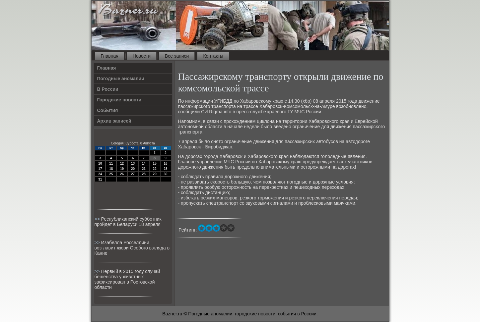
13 (133, 163)
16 (165, 163)
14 (144, 163)
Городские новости (119, 99)
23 (165, 169)
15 (155, 163)
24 (100, 174)
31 (100, 179)
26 (122, 174)
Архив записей (114, 121)
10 (100, 163)
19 (122, 169)
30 (165, 174)
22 (155, 169)
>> (98, 219)
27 (133, 174)
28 (144, 174)
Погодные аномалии (120, 78)
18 (111, 169)
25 (111, 174)
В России (107, 89)
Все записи (177, 56)
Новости (142, 56)
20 (133, 169)
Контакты (213, 56)
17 (100, 169)
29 (155, 174)
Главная (109, 56)
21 (144, 169)
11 (111, 163)
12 (122, 163)
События (107, 110)
